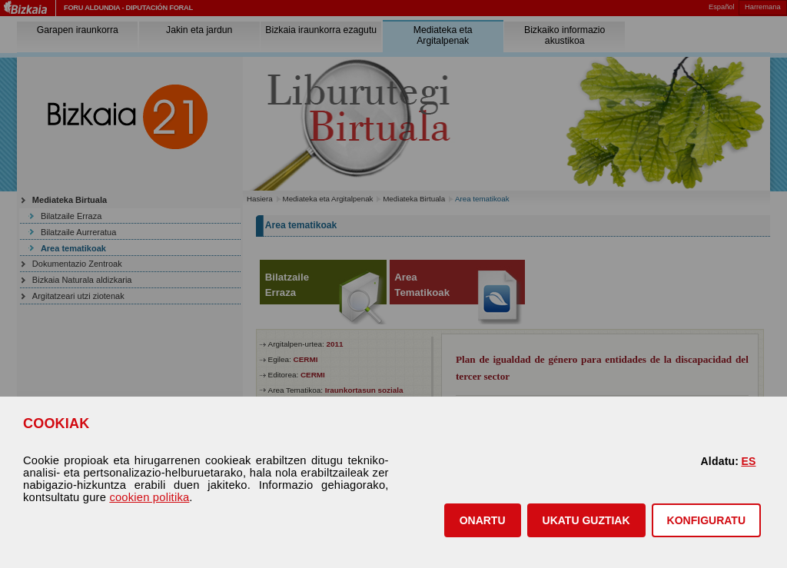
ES (748, 461)
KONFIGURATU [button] (706, 520)
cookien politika (149, 497)
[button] (482, 520)
